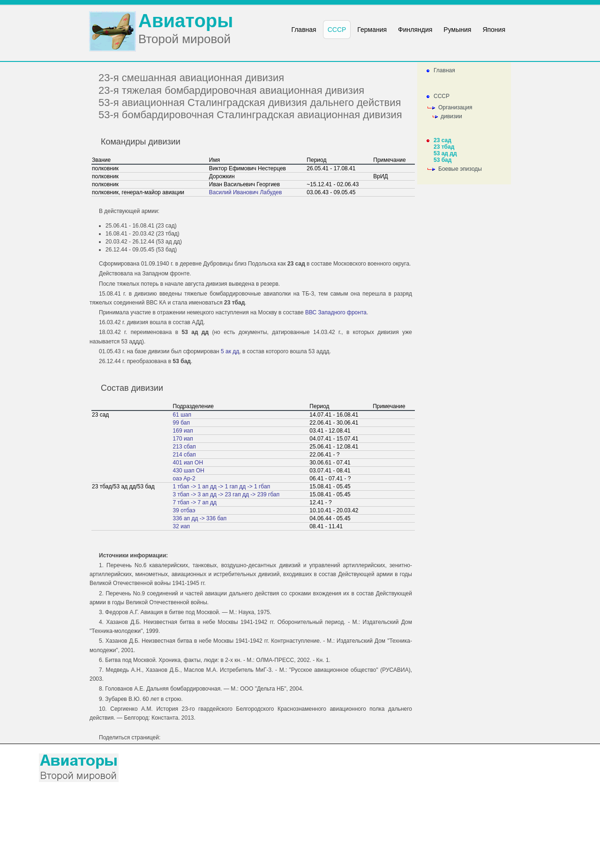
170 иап (183, 438)
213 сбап (184, 446)
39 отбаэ (184, 510)
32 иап (181, 526)
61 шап (182, 414)
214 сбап (184, 454)
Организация (455, 107)
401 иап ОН (188, 462)
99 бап (181, 422)
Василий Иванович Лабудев (245, 192)
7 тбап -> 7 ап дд (195, 502)
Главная (444, 70)
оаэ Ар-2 (184, 478)
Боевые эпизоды (460, 169)
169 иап (183, 430)
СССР (442, 96)
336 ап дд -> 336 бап (200, 518)
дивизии (451, 116)
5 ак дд (230, 351)
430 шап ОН (189, 470)
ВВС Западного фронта (336, 312)
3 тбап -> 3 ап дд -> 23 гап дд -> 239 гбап (226, 494)
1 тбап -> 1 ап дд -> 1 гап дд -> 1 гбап (221, 486)
